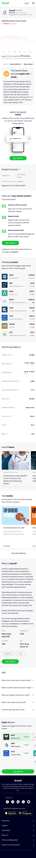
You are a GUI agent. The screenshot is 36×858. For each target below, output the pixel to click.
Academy (14, 252)
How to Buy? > (29, 64)
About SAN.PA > (15, 64)
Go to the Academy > (18, 553)
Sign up (4, 186)
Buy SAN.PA (18, 158)
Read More (6, 546)
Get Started (10, 661)
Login (27, 3)
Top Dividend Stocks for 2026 (13, 528)
